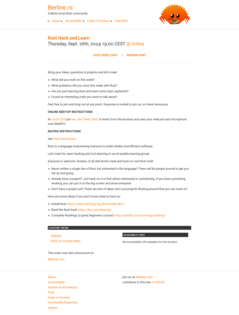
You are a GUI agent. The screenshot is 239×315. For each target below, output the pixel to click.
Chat (51, 292)
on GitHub (158, 282)
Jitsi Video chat (105, 55)
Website (56, 236)
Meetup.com (56, 259)
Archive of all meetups (62, 287)
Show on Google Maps (66, 241)
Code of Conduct (98, 21)
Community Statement (63, 302)
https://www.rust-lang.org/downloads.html (95, 204)
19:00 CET (58, 119)
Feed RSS (121, 21)
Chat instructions (64, 138)
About (56, 21)
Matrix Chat (136, 55)
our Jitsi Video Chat (85, 119)
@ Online (135, 44)
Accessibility (73, 21)
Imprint (52, 307)
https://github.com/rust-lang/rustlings (140, 215)
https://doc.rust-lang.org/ (94, 209)
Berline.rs (60, 7)
